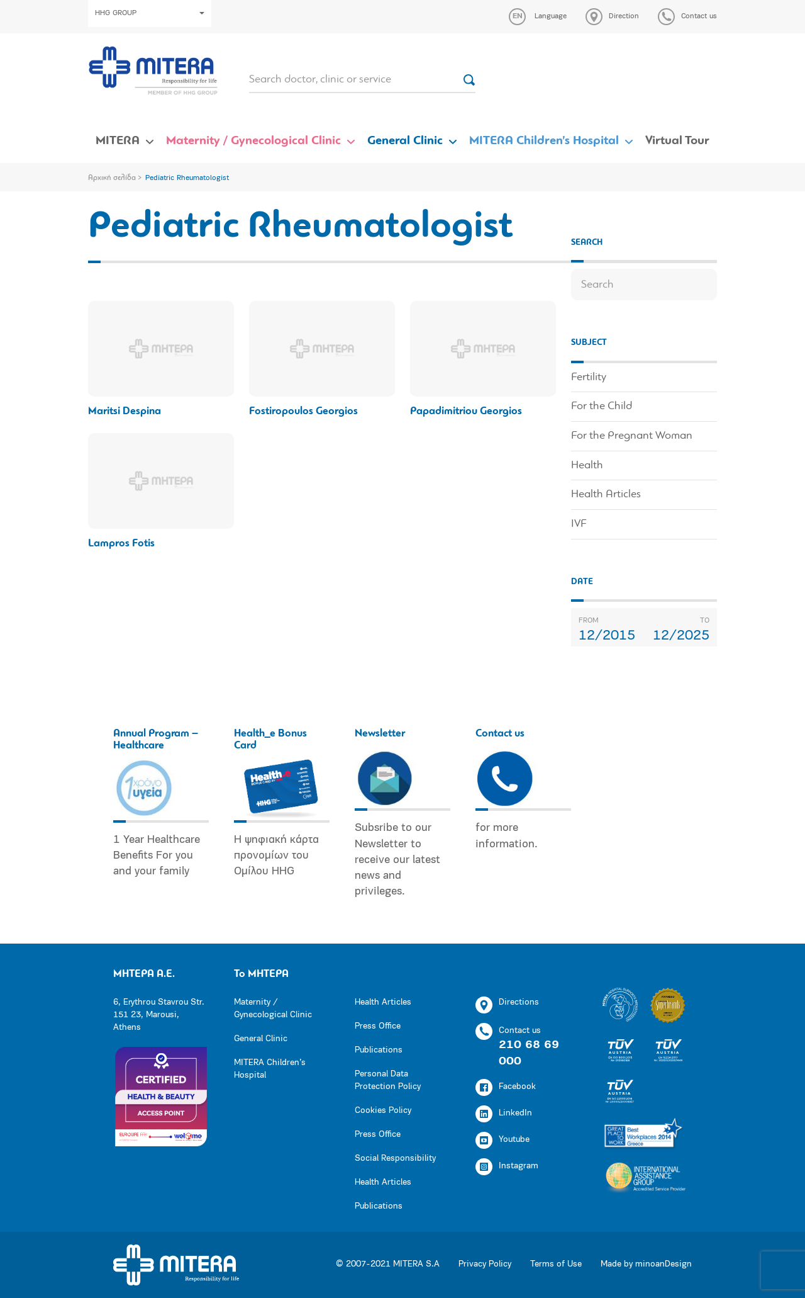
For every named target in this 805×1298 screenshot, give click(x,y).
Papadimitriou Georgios (466, 411)
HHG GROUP (149, 13)
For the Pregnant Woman (631, 436)
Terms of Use (556, 1264)
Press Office (378, 1026)
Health (587, 465)
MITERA (118, 141)
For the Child (601, 406)
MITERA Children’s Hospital (544, 141)
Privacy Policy (484, 1264)
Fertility (588, 377)
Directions (507, 1004)
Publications (378, 1050)
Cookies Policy (383, 1110)
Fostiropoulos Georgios (303, 411)
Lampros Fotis (121, 543)
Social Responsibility (395, 1158)
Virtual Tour (677, 141)
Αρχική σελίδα (112, 178)
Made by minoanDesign (646, 1264)
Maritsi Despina (124, 411)
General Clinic (405, 141)
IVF (578, 524)
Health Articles (606, 494)
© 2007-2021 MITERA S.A (388, 1264)
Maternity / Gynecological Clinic (253, 141)
